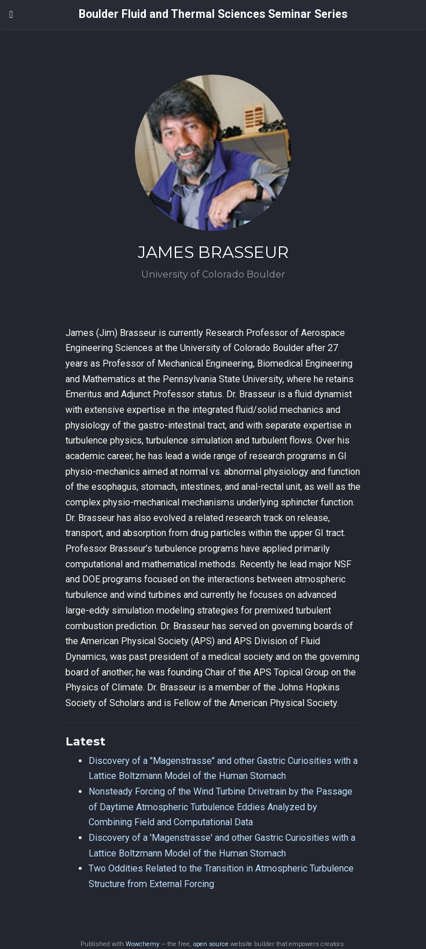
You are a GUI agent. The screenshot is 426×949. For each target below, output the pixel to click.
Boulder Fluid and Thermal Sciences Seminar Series (213, 14)
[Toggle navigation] (11, 14)
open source (211, 944)
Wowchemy (142, 944)
